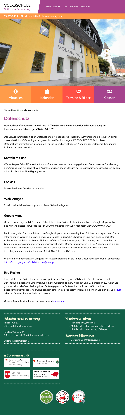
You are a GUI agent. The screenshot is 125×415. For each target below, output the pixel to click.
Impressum (58, 300)
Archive (85, 7)
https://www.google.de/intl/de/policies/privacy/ (29, 262)
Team (65, 7)
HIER (118, 289)
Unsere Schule (52, 7)
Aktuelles (74, 7)
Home (20, 110)
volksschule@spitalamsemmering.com (31, 335)
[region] (62, 52)
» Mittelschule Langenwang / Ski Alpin (88, 329)
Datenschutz (10, 340)
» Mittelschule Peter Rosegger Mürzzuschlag (92, 326)
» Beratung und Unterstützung (85, 339)
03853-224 (18, 331)
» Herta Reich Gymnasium (82, 322)
